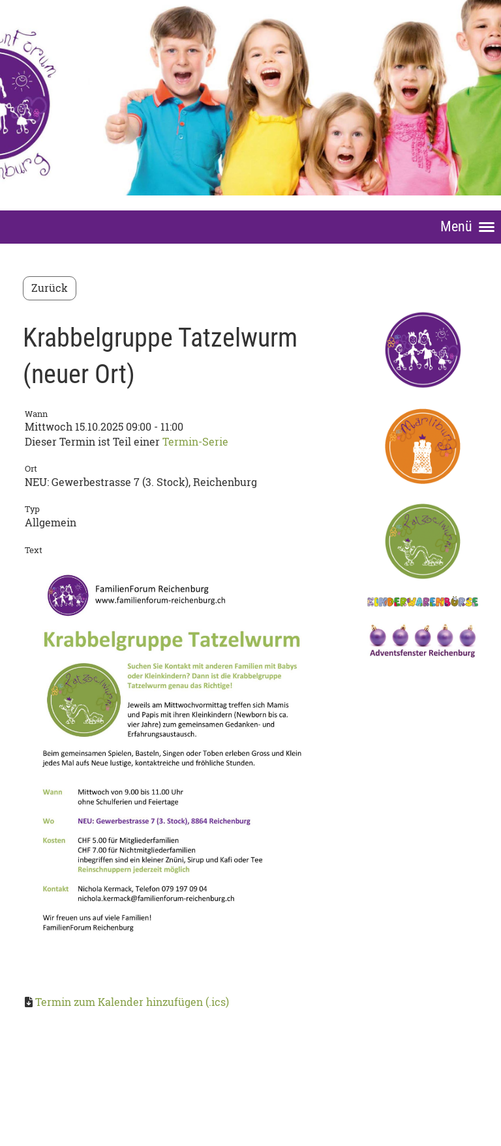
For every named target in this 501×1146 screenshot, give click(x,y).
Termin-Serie (195, 441)
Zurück (49, 287)
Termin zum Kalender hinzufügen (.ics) (132, 1002)
